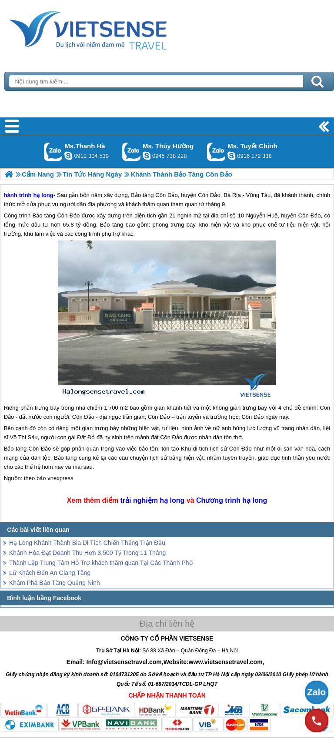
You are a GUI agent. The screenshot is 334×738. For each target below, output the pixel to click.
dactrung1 (146, 155)
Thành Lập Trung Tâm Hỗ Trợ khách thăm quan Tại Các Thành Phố (101, 562)
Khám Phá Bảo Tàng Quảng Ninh (54, 582)
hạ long (172, 500)
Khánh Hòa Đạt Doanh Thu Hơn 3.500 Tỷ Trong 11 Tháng (87, 552)
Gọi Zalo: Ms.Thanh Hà (53, 151)
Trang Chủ (109, 28)
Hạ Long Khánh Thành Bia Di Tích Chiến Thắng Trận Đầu (87, 542)
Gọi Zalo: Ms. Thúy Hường (131, 151)
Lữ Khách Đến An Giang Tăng (49, 572)
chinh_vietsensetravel (231, 155)
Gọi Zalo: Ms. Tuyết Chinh (216, 151)
